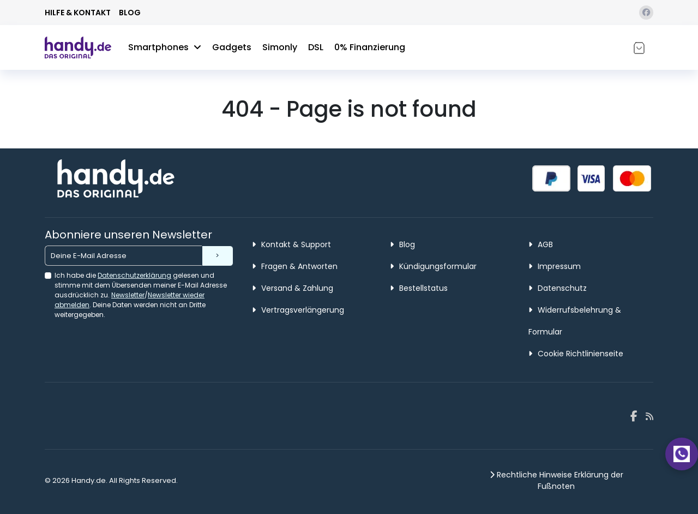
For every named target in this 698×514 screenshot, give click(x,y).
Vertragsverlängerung (298, 309)
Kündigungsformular (433, 266)
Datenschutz (557, 288)
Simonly (279, 47)
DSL (315, 47)
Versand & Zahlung (292, 288)
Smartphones (164, 47)
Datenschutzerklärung (134, 275)
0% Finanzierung (369, 47)
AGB (540, 244)
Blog (402, 244)
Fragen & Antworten (295, 266)
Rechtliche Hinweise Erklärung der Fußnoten (556, 480)
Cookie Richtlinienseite (575, 353)
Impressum (554, 266)
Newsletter (128, 295)
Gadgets (231, 47)
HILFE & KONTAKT (78, 12)
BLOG (130, 12)
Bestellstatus (419, 288)
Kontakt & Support (291, 244)
